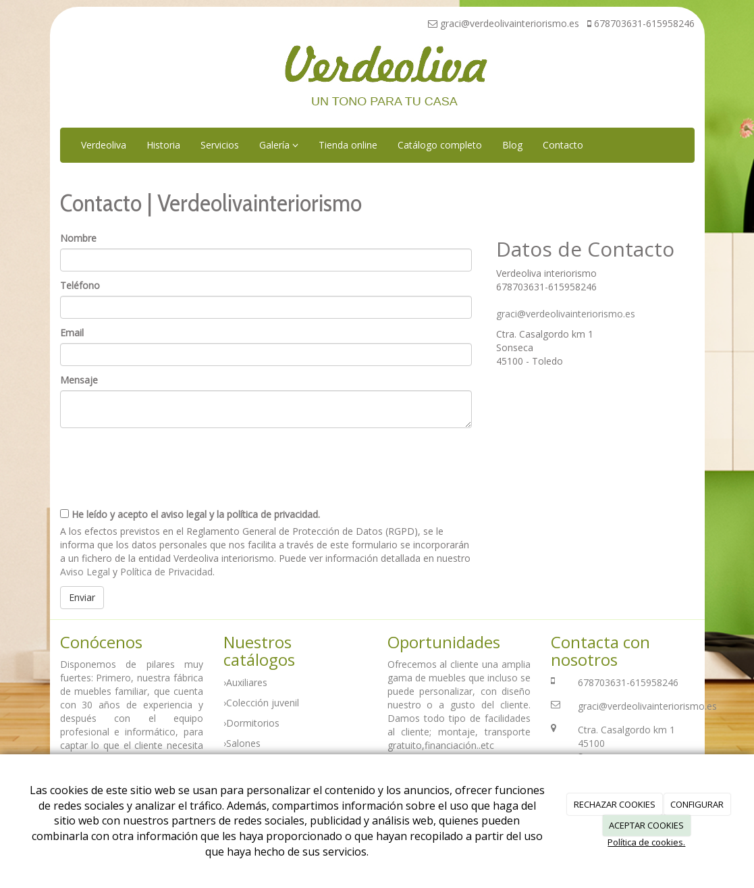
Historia (163, 144)
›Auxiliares (245, 682)
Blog (512, 144)
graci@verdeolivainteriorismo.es (565, 313)
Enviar (82, 597)
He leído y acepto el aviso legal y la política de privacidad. (190, 514)
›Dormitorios (251, 722)
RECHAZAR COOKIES (614, 804)
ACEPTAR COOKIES (646, 825)
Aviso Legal (85, 571)
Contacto (563, 144)
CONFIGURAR (697, 804)
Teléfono (80, 285)
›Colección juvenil (261, 702)
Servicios (219, 144)
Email (72, 332)
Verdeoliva (103, 144)
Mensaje (79, 379)
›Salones (242, 743)
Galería (278, 144)
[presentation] (162, 462)
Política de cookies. (646, 842)
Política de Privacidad (166, 571)
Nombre (78, 238)
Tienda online (348, 144)
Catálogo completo (440, 144)
